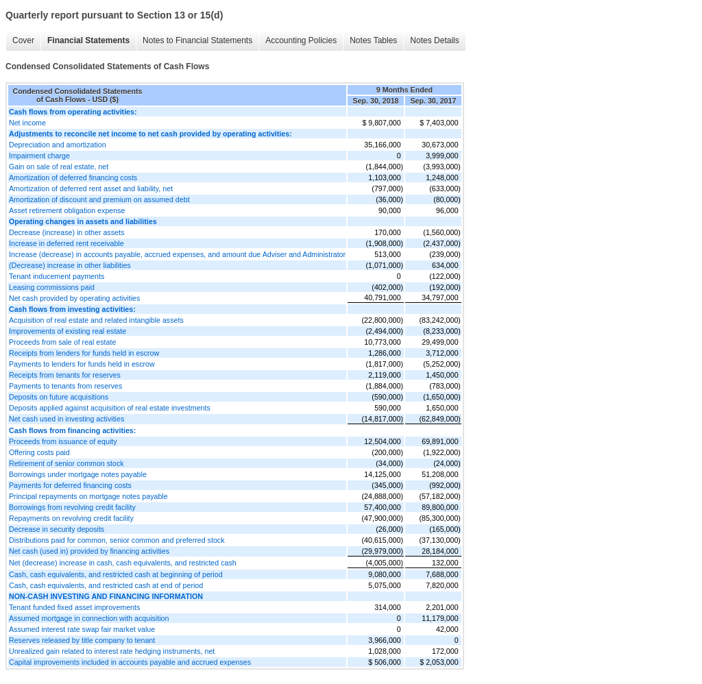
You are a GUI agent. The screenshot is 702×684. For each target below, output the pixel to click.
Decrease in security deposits (56, 529)
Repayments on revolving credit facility (71, 518)
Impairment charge (39, 155)
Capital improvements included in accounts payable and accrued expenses (130, 662)
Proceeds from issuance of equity (63, 441)
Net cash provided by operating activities (74, 298)
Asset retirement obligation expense (67, 210)
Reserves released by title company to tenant (82, 640)
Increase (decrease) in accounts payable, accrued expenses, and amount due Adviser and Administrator (177, 254)
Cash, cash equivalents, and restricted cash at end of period (106, 585)
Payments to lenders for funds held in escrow (82, 364)
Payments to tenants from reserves (65, 386)
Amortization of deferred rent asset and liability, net (91, 188)
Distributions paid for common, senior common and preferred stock (117, 540)
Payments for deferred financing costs (70, 485)
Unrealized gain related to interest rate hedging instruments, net (112, 651)
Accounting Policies (301, 40)
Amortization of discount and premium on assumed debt (99, 199)
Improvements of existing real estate (67, 331)
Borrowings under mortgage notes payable (78, 474)
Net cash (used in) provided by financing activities (89, 551)
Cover (23, 40)
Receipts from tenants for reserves (65, 375)
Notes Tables (373, 40)
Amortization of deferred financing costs (73, 177)
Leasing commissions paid (52, 287)
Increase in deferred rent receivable (66, 243)
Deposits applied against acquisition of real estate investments (109, 408)
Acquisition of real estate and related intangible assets (96, 320)
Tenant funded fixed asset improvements (74, 607)
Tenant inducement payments (56, 276)
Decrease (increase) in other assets (66, 232)
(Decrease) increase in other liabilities (70, 265)
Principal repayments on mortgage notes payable (88, 496)
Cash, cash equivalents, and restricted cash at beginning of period (116, 574)
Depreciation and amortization (57, 145)
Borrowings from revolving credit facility (72, 507)
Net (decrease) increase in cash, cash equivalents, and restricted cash (123, 563)
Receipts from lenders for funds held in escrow (84, 353)
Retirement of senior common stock (66, 463)
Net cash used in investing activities (66, 419)
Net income (27, 123)
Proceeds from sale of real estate (62, 342)
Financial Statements (88, 40)
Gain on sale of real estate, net (58, 166)
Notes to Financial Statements (197, 40)
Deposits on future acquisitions (58, 397)
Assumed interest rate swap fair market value (82, 629)
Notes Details (434, 40)
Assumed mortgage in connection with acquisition (89, 618)
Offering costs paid (39, 452)
